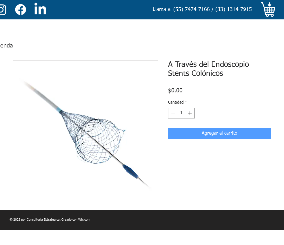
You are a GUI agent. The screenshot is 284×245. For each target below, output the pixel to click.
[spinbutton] (181, 113)
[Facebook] (20, 9)
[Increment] (190, 113)
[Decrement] (172, 113)
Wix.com (84, 219)
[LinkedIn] (40, 9)
